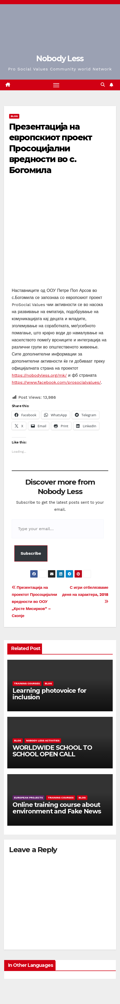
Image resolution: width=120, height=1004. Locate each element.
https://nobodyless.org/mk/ (39, 375)
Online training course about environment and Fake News (57, 808)
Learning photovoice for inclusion (49, 694)
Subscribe (31, 553)
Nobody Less (59, 58)
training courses (27, 683)
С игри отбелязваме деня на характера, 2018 (85, 594)
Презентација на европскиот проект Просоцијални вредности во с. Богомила (50, 148)
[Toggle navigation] (56, 85)
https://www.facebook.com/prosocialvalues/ (56, 382)
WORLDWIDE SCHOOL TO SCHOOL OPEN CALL (52, 751)
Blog (14, 116)
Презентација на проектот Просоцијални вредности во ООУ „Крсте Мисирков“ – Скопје (34, 601)
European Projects (28, 797)
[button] (103, 84)
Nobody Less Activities (42, 740)
